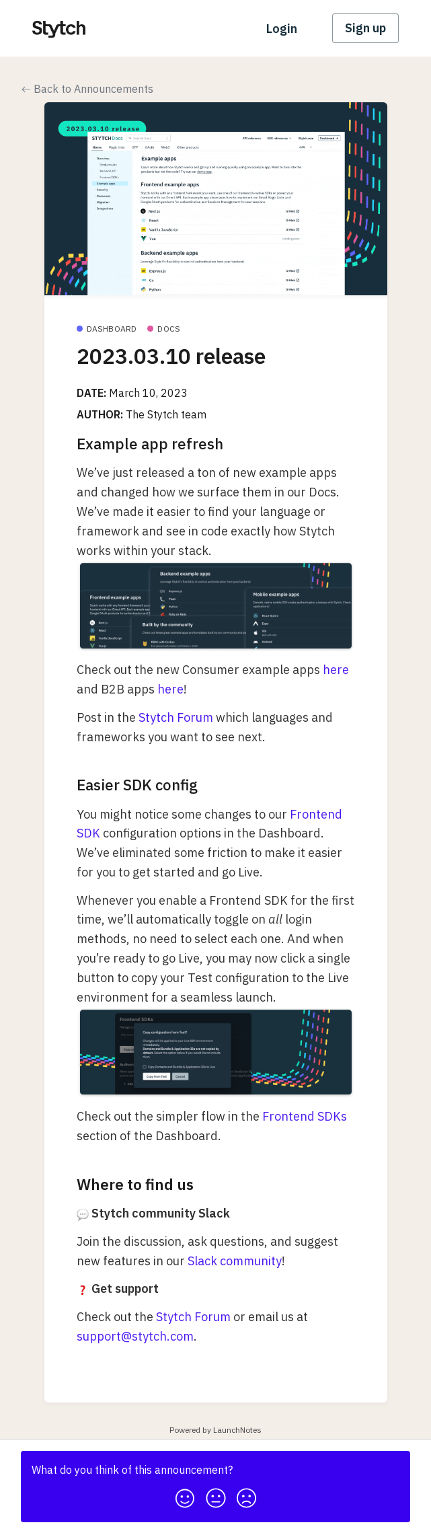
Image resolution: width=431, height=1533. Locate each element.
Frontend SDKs (304, 1116)
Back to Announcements (87, 89)
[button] (185, 1494)
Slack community (235, 1261)
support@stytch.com (135, 1336)
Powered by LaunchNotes (215, 1430)
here (336, 669)
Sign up (365, 28)
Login (281, 28)
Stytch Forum (176, 717)
